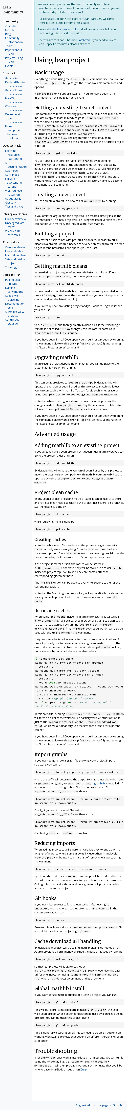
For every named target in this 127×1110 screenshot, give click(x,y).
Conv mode (12, 174)
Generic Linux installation (13, 92)
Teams (9, 46)
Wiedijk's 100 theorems (13, 233)
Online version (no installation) (14, 118)
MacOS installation (13, 100)
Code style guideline (12, 297)
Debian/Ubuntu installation (15, 84)
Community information (14, 40)
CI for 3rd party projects (14, 313)
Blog (8, 34)
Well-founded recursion (13, 192)
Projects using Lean (14, 60)
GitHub (9, 30)
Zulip (83, 1069)
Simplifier (11, 178)
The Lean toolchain (12, 136)
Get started (12, 78)
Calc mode (11, 170)
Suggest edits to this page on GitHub (99, 1105)
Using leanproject (13, 128)
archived (84, 40)
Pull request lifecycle (12, 282)
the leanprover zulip (64, 29)
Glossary (10, 202)
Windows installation (13, 108)
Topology (11, 267)
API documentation (16, 165)
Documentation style (14, 305)
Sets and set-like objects (15, 261)
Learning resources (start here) (13, 155)
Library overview (15, 219)
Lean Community (13, 9)
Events (9, 66)
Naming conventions (14, 290)
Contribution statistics (13, 321)
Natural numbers (16, 255)
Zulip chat (11, 26)
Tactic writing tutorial (13, 184)
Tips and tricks (14, 206)
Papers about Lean (13, 52)
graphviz (99, 783)
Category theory (15, 247)
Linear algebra (14, 251)
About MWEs (13, 198)
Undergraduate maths (14, 225)
